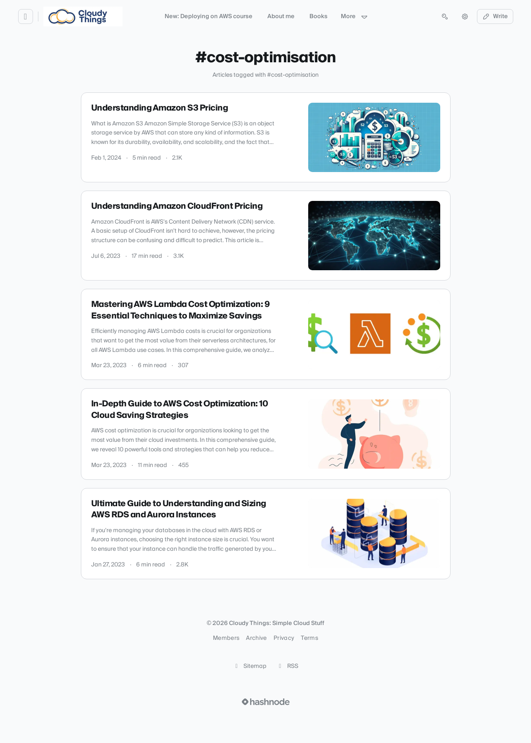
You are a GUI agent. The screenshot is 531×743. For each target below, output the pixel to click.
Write (495, 16)
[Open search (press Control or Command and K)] (444, 16)
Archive (256, 638)
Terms (309, 638)
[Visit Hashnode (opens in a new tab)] (265, 701)
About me (281, 16)
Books (318, 16)
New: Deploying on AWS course (209, 16)
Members (226, 638)
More (354, 16)
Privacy (284, 638)
